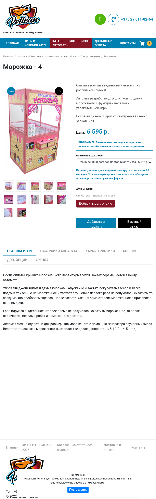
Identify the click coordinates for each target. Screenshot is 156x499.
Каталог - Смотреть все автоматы (70, 43)
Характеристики (100, 251)
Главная (12, 43)
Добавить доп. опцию (95, 203)
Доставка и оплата (103, 43)
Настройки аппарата (58, 251)
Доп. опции (17, 260)
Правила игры (19, 251)
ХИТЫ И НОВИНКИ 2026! (35, 43)
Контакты (127, 43)
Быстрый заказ (134, 224)
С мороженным (90, 56)
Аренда (42, 260)
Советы (129, 251)
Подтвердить (78, 489)
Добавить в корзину (96, 224)
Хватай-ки (70, 56)
